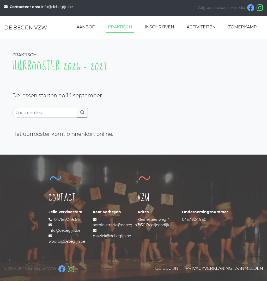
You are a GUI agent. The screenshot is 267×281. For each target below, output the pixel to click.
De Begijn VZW (25, 28)
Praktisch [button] (120, 27)
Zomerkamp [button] (242, 27)
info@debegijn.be (38, 6)
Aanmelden (249, 268)
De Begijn (166, 268)
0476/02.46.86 (64, 219)
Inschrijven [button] (159, 27)
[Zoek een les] (44, 113)
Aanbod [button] (85, 27)
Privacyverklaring (209, 268)
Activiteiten (201, 27)
